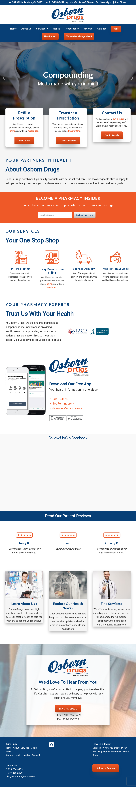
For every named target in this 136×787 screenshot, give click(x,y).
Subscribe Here (84, 215)
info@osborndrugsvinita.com (20, 776)
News (8, 751)
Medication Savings (116, 268)
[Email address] (55, 215)
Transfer (26, 755)
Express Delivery (84, 268)
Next (132, 78)
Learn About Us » (24, 604)
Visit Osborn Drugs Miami (79, 36)
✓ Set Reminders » (61, 403)
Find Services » (112, 604)
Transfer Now (68, 140)
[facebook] (51, 744)
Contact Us (112, 112)
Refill (116, 28)
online (12, 131)
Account (36, 755)
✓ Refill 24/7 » (58, 399)
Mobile (56, 28)
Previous (3, 78)
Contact (101, 28)
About (16, 747)
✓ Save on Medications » (65, 408)
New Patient (50, 36)
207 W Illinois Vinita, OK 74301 (28, 2)
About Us (26, 28)
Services (25, 747)
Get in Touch (112, 135)
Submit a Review (105, 768)
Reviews (88, 28)
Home (13, 28)
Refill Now (24, 140)
